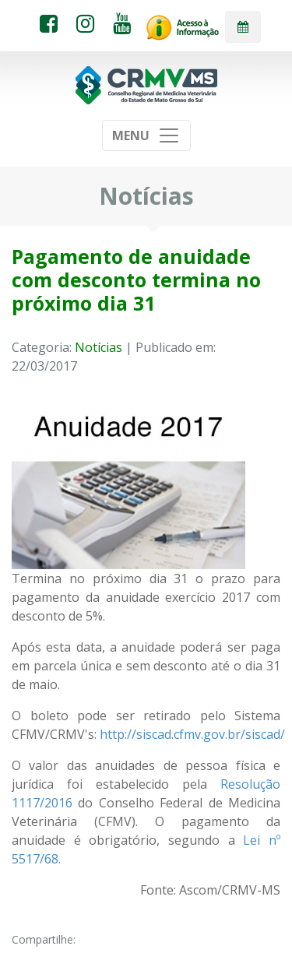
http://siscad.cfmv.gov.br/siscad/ (192, 734)
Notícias (98, 347)
